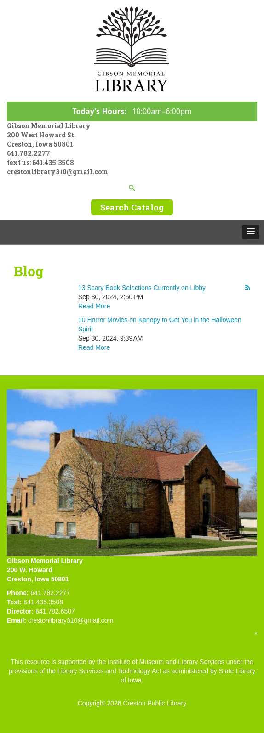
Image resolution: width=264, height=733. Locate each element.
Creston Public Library (155, 703)
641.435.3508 (53, 162)
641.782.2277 (28, 153)
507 (69, 611)
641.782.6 (49, 611)
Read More (94, 306)
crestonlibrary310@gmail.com (57, 171)
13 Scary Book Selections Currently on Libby (142, 287)
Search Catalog (132, 207)
